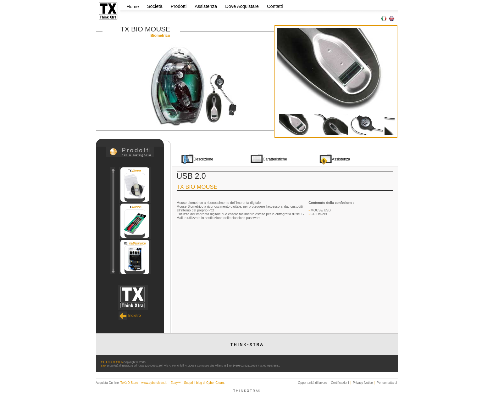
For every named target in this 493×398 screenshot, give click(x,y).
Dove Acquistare (242, 6)
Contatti (275, 6)
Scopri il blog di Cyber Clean (204, 382)
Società (155, 6)
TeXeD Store (129, 382)
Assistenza (206, 6)
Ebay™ (175, 382)
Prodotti (179, 6)
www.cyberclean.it (153, 382)
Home (133, 6)
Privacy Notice (363, 382)
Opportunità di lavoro (312, 382)
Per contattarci (387, 382)
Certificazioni (340, 382)
